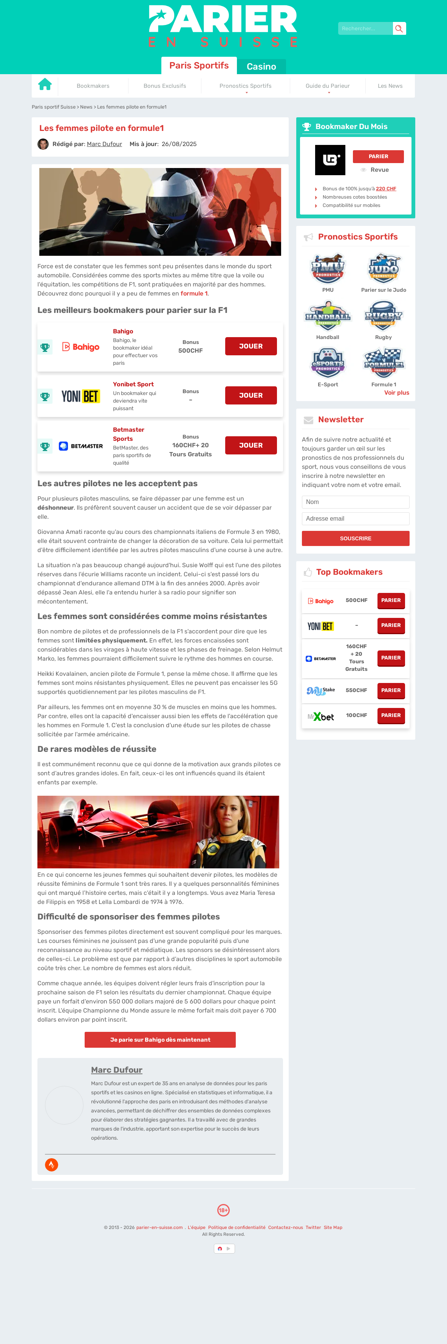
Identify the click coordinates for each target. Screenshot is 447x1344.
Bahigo (123, 331)
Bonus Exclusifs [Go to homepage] (165, 85)
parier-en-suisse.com (160, 1227)
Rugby (383, 337)
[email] (356, 518)
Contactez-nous (285, 1227)
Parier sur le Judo (383, 290)
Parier (378, 156)
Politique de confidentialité (237, 1227)
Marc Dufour (116, 1070)
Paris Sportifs (199, 65)
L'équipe (197, 1227)
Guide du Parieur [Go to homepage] (328, 85)
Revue (374, 169)
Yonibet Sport (133, 384)
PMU (328, 290)
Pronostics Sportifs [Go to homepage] (246, 85)
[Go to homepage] (45, 87)
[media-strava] (51, 1164)
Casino (261, 66)
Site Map (333, 1227)
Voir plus (397, 392)
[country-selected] (220, 1248)
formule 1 (194, 293)
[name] (356, 502)
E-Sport (328, 384)
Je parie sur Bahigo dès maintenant (160, 1039)
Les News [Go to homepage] (390, 85)
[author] (43, 144)
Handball (327, 337)
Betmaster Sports (128, 434)
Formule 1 (383, 384)
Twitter (313, 1227)
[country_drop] (230, 1248)
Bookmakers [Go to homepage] (93, 85)
